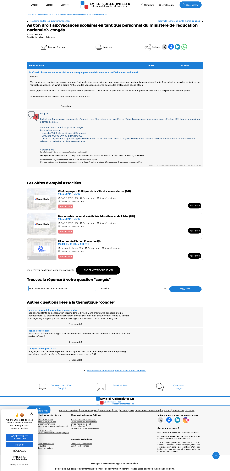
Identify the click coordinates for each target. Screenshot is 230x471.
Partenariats (106, 393)
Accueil (31, 14)
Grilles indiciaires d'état (81, 406)
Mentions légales (89, 393)
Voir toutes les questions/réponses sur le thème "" (116, 353)
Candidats (147, 4)
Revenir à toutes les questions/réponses (50, 20)
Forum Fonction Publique (47, 14)
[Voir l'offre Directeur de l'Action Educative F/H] (115, 249)
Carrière (66, 4)
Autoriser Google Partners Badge (115, 464)
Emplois (36, 4)
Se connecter (190, 4)
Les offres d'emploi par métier (40, 402)
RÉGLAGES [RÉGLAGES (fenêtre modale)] (19, 451)
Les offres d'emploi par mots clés (41, 404)
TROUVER (185, 289)
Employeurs (166, 4)
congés (63, 14)
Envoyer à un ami (52, 47)
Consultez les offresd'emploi (61, 369)
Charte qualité (127, 393)
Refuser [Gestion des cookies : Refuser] (19, 444)
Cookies (190, 393)
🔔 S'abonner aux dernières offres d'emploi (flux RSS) (48, 416)
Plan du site (178, 393)
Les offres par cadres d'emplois (41, 406)
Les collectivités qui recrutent (40, 413)
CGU (116, 393)
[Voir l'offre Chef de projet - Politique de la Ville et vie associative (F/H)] (115, 199)
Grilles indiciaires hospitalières (84, 404)
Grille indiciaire (120, 368)
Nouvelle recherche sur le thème (179, 20)
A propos (166, 393)
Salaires (51, 4)
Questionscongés (178, 369)
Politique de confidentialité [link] (19, 458)
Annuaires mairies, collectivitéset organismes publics (40, 427)
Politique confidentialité (148, 393)
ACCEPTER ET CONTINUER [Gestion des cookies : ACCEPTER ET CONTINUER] (19, 437)
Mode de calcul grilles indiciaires (85, 411)
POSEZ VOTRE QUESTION (98, 270)
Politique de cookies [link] (19, 464)
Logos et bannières (69, 393)
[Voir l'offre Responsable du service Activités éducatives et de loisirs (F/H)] (115, 224)
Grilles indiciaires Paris (80, 409)
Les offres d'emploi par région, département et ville (47, 410)
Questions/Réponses (80, 428)
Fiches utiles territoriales (81, 426)
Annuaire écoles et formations (40, 431)
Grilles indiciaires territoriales (83, 402)
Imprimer (103, 47)
